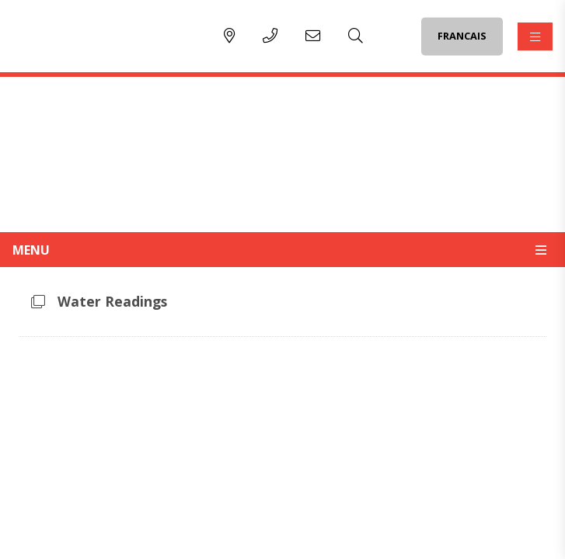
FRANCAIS (462, 36)
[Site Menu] (282, 249)
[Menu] (535, 36)
